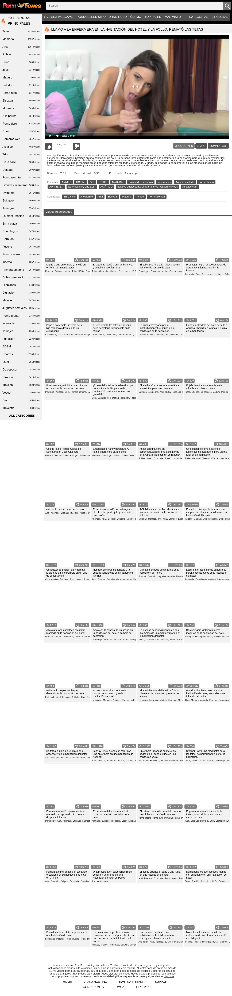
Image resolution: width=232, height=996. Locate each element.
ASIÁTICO (106, 186)
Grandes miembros (21, 185)
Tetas (21, 31)
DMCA (120, 987)
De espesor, (207, 274)
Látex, (124, 821)
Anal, (198, 274)
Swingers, (189, 636)
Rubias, (228, 274)
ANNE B (66, 182)
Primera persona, (63, 271)
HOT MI (80, 182)
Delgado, (88, 334)
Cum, (67, 392)
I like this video (48, 146)
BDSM (21, 346)
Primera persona (21, 270)
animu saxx (164, 182)
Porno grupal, (81, 636)
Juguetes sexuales (21, 308)
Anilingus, (74, 455)
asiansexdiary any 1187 (82, 186)
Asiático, (60, 392)
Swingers (21, 193)
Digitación (21, 293)
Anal (100, 196)
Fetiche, (134, 398)
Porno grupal (21, 316)
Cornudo (21, 239)
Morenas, (142, 519)
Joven (106, 881)
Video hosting (95, 981)
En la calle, (85, 455)
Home (67, 981)
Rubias (222, 881)
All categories (22, 415)
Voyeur (21, 393)
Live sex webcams (58, 17)
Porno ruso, (114, 945)
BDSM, (81, 271)
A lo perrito (86, 196)
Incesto (21, 262)
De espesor (21, 370)
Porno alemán (157, 196)
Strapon (21, 377)
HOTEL (103, 182)
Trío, (160, 519)
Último (135, 17)
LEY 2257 (142, 987)
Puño (21, 62)
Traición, (169, 458)
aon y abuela (206, 182)
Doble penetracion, (160, 271)
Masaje (21, 300)
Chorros (21, 354)
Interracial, (190, 274)
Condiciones (93, 987)
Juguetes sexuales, (166, 576)
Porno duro (21, 124)
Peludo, (225, 392)
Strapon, (125, 945)
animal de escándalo (141, 182)
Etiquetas (220, 17)
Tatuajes (21, 331)
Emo (21, 400)
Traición (21, 385)
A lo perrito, (103, 271)
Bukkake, (74, 513)
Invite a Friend (131, 981)
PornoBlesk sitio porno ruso (102, 17)
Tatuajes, (160, 334)
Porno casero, (125, 271)
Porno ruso (21, 93)
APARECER (56, 186)
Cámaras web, (104, 398)
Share (201, 146)
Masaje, (83, 513)
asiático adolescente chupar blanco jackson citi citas (147, 186)
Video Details (184, 146)
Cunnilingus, (144, 271)
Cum (21, 131)
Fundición (21, 339)
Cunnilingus (21, 231)
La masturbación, (146, 334)
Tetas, (75, 271)
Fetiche (21, 247)
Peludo (140, 196)
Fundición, (143, 700)
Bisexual (112, 196)
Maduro (126, 196)
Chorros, (196, 392)
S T (92, 182)
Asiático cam (190, 186)
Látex (21, 362)
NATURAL (118, 182)
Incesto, (225, 636)
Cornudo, (173, 519)
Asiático (21, 147)
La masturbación (21, 216)
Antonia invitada (185, 182)
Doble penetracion (21, 277)
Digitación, (213, 519)
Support (162, 981)
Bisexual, (79, 334)
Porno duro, (111, 334)
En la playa (21, 224)
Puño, (135, 271)
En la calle (70, 196)
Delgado (21, 170)
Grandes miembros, (178, 271)
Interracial (21, 323)
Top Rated (153, 17)
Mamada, (49, 271)
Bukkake (21, 201)
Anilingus (21, 208)
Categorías (198, 17)
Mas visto (173, 17)
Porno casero (21, 254)
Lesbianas (21, 285)
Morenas (21, 108)
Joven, (66, 455)
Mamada (21, 39)
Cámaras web (21, 139)
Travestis (21, 408)
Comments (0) (218, 146)
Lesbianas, (219, 274)
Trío (89, 939)
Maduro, (114, 271)
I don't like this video (76, 146)
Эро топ (169, 976)
